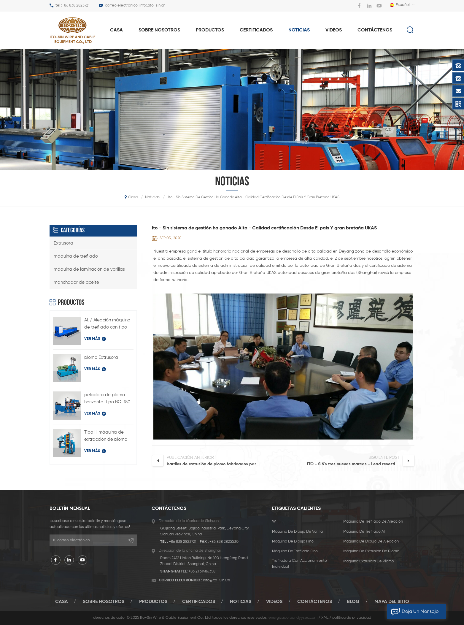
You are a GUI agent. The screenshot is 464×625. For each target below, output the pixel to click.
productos (210, 30)
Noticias (299, 30)
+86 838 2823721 (75, 5)
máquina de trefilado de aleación (373, 522)
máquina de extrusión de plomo (371, 551)
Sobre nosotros (159, 30)
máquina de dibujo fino (293, 541)
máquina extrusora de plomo (368, 561)
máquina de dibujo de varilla (297, 532)
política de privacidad (351, 618)
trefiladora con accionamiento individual (299, 564)
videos (333, 30)
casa (116, 30)
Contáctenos (374, 30)
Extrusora (63, 243)
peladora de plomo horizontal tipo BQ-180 (107, 398)
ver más (95, 339)
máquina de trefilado (76, 256)
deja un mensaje (412, 611)
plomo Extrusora (101, 357)
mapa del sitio (391, 601)
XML (324, 618)
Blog (353, 601)
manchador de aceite (76, 282)
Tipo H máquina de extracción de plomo (105, 436)
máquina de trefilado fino (295, 551)
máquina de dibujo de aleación (371, 541)
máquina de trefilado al (364, 532)
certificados (256, 30)
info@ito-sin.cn (152, 5)
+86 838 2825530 (224, 542)
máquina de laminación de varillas (89, 269)
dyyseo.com (306, 618)
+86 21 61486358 (201, 571)
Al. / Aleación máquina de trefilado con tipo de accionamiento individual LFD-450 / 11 (107, 324)
